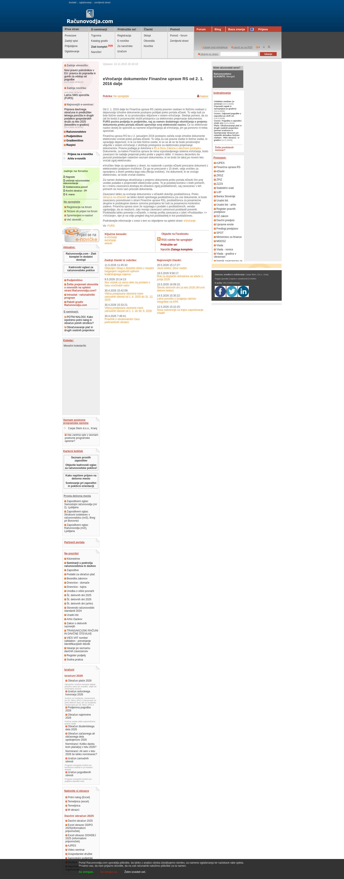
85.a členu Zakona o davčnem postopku (177, 148)
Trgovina (96, 35)
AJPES (70, 845)
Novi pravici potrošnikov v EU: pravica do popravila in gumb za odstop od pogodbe (80, 75)
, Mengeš (224, 75)
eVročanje (190, 220)
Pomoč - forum (178, 35)
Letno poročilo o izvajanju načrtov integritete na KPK (176, 300)
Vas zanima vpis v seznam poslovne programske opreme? (81, 438)
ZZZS (218, 183)
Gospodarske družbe (78, 853)
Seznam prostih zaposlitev (81, 459)
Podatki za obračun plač (79, 574)
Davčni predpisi (224, 220)
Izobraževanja (222, 92)
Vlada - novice (223, 249)
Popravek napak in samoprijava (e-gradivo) (225, 107)
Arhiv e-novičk (77, 158)
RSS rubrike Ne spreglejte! (176, 239)
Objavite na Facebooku (174, 233)
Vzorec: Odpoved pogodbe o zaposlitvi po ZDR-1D (227, 114)
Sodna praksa (73, 659)
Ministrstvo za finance (228, 237)
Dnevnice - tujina (75, 586)
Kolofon (252, 279)
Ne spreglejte (121, 96)
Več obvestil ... (74, 219)
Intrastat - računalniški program (79, 296)
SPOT (219, 232)
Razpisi (69, 144)
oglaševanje (85, 2)
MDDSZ (220, 241)
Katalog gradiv (99, 40)
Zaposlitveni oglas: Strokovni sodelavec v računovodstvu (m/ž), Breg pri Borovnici (79, 516)
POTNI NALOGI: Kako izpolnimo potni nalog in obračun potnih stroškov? (79, 320)
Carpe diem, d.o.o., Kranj (257, 274)
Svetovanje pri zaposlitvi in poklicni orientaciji (81, 484)
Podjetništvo (73, 136)
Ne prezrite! (71, 553)
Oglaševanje (72, 51)
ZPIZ (218, 179)
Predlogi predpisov (226, 228)
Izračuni (122, 51)
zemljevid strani (102, 2)
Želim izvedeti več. (135, 872)
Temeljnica (72, 805)
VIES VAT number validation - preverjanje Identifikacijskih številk (77, 641)
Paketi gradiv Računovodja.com (75, 303)
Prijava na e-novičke (80, 154)
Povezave (70, 35)
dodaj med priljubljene (215, 47)
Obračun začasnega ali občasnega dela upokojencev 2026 (80, 736)
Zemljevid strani (179, 40)
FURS (111, 225)
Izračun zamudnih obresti (77, 760)
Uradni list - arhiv (225, 204)
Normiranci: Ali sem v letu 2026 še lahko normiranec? (81, 753)
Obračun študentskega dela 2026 (79, 728)
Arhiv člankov (73, 619)
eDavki (108, 243)
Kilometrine (72, 558)
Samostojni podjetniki (79, 858)
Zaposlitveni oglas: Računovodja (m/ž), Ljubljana (76, 528)
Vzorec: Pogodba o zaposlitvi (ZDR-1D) (227, 121)
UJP (217, 192)
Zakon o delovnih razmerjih (75, 625)
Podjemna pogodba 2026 (78, 709)
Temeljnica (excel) (77, 801)
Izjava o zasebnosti (238, 279)
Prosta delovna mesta (77, 495)
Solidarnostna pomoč (77, 187)
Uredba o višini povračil (79, 591)
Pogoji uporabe (222, 279)
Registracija (124, 35)
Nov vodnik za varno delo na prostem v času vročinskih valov (127, 284)
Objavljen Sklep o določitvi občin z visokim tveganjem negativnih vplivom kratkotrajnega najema (129, 271)
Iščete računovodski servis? (226, 68)
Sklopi (147, 35)
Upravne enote (224, 224)
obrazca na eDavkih (114, 197)
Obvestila (149, 40)
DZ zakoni (221, 216)
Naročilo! (96, 52)
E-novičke (123, 40)
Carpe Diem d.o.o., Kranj (80, 428)
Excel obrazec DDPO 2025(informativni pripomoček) (79, 828)
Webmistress (234, 283)
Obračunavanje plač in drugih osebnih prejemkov (79, 329)
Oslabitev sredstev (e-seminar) (224, 102)
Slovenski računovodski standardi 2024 (79, 609)
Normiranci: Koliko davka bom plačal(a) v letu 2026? (80, 745)
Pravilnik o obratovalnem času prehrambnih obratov (122, 321)
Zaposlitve (71, 570)
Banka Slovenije (224, 196)
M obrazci (72, 809)
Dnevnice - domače (77, 582)
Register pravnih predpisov (225, 210)
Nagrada (70, 176)
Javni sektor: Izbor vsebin (172, 268)
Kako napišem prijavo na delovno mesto (80, 477)
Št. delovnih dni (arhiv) (78, 603)
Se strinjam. (86, 872)
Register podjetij (75, 655)
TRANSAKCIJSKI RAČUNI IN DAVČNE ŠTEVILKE (81, 632)
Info (224, 283)
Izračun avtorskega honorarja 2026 (77, 693)
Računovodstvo (75, 131)
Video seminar (75, 849)
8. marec (70, 194)
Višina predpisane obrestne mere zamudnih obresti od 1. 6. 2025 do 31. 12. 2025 (129, 296)
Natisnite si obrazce (76, 790)
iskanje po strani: (208, 54)
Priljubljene (71, 46)
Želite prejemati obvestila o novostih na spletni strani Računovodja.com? (81, 287)
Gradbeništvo (73, 140)
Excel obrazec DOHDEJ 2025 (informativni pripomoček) (80, 838)
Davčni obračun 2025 (79, 820)
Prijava (260, 29)
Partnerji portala (74, 542)
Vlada (218, 245)
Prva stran (72, 29)
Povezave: (219, 157)
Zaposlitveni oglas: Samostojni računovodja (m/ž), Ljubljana (80, 504)
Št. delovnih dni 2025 (77, 595)
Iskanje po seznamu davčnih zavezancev (77, 650)
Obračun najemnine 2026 (78, 716)
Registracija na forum (78, 207)
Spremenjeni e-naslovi (78, 215)
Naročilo (176, 249)
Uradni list (71, 615)
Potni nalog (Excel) (77, 797)
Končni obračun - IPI (76, 190)
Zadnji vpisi (71, 40)
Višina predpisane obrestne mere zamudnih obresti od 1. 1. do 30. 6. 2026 (128, 309)
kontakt (72, 2)
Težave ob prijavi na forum (80, 211)
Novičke (148, 46)
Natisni (204, 96)
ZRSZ (218, 175)
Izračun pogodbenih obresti (78, 774)
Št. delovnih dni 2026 (77, 599)
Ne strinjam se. (109, 872)
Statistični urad (224, 188)
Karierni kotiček (73, 451)
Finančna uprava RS (227, 167)
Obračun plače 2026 (78, 680)
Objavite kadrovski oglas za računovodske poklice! (81, 466)
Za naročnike (125, 46)
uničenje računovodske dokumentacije (76, 181)
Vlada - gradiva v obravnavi (225, 255)
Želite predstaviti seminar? (224, 148)
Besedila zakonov (75, 578)
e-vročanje (111, 237)
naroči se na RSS (242, 47)
